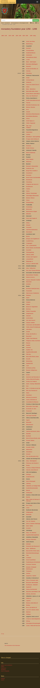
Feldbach (28, 127)
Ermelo (28, 374)
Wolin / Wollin (29, 525)
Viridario (28, 302)
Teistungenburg (30, 252)
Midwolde (28, 213)
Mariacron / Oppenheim (32, 306)
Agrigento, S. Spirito (31, 575)
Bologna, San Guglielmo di (32, 238)
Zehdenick (28, 82)
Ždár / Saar (28, 125)
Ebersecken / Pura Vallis (32, 406)
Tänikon (28, 188)
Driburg (28, 621)
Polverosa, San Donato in (32, 463)
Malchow (28, 612)
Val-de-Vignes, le (30, 120)
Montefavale (29, 179)
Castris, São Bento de (31, 399)
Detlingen (28, 474)
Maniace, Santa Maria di (32, 603)
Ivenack (28, 111)
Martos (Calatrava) (30, 152)
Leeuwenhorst (29, 259)
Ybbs (27, 555)
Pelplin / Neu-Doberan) (31, 338)
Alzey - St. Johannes (31, 532)
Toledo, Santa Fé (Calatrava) (33, 327)
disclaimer (3, 669)
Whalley (28, 605)
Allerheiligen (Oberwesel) (32, 195)
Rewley (28, 465)
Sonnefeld (28, 250)
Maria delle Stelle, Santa (32, 91)
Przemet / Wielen (30, 440)
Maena (27, 490)
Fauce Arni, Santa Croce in (32, 84)
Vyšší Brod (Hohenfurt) (31, 229)
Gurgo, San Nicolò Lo (31, 334)
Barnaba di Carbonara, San (32, 105)
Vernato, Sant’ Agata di (32, 256)
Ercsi (27, 109)
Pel (27, 539)
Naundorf (28, 66)
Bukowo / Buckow (30, 107)
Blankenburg (29, 43)
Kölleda (28, 304)
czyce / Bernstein (32, 539)
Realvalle (28, 433)
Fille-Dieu (28, 354)
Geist (34, 268)
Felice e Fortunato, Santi (32, 580)
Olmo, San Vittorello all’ (32, 95)
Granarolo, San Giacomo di (33, 546)
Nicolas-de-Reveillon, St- (32, 68)
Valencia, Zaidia (30, 254)
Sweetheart (29, 395)
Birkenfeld (28, 422)
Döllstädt (28, 544)
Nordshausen (29, 186)
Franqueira (28, 571)
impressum (3, 668)
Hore (27, 386)
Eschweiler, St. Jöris (31, 408)
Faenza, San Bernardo (31, 589)
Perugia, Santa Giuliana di (32, 139)
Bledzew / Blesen (30, 197)
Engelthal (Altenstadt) (31, 352)
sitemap (3, 678)
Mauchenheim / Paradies (32, 275)
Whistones (28, 161)
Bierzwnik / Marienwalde (32, 582)
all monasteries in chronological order (19, 23)
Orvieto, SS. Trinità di (31, 381)
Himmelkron (29, 451)
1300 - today (33, 35)
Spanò (27, 297)
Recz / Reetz (29, 505)
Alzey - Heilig (29, 268)
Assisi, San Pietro (30, 41)
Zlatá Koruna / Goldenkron (32, 293)
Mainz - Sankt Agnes (31, 61)
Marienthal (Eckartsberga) (32, 553)
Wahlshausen (29, 569)
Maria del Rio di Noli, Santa (32, 550)
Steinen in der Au (30, 277)
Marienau (28, 309)
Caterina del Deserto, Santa (32, 431)
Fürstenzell (29, 411)
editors (2, 666)
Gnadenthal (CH (30, 476)
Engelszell (28, 587)
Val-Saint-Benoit (30, 80)
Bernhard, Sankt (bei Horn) (32, 288)
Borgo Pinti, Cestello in (32, 170)
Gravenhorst (29, 173)
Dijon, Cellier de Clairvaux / (32, 499)
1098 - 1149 (4, 35)
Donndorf (28, 48)
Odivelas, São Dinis (31, 593)
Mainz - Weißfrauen (30, 548)
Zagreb (28, 420)
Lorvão (28, 59)
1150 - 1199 (11, 35)
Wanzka (28, 497)
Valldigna (28, 614)
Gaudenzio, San (30, 168)
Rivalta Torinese (30, 148)
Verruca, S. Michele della (32, 263)
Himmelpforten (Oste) (31, 57)
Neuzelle (28, 358)
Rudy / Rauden (29, 159)
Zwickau (28, 573)
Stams (27, 392)
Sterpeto (28, 225)
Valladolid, (28, 485)
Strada (27, 77)
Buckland (28, 436)
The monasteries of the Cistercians (12, 645)
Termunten (28, 227)
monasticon (7, 23)
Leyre (27, 365)
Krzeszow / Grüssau (31, 564)
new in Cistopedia (5, 671)
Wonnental (28, 281)
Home (32, 23)
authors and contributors (6, 665)
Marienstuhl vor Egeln (31, 211)
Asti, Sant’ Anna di (30, 320)
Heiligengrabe (29, 512)
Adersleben (29, 329)
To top (2, 633)
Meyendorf (28, 336)
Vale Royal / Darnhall (31, 415)
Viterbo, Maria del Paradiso (32, 379)
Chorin (27, 191)
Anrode (28, 331)
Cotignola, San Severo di (32, 184)
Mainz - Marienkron (30, 89)
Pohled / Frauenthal (31, 311)
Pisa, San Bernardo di (32, 456)
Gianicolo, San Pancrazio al (33, 377)
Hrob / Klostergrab (30, 481)
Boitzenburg (29, 361)
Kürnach (28, 454)
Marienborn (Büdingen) (31, 64)
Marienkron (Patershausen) (32, 114)
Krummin (28, 528)
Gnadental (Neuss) (30, 52)
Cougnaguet (29, 243)
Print (37, 23)
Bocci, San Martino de (31, 607)
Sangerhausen (29, 313)
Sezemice (28, 347)
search (2, 679)
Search (35, 20)
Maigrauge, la (29, 261)
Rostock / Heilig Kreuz (31, 370)
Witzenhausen (29, 424)
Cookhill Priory (29, 241)
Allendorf (28, 315)
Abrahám (28, 284)
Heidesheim (29, 55)
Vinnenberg (29, 182)
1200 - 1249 (18, 35)
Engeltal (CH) (29, 363)
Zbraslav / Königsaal (31, 567)
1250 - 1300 (25, 35)
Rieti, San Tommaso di (31, 390)
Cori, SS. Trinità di (30, 521)
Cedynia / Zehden (30, 322)
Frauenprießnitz (30, 50)
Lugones (28, 600)
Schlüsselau (29, 492)
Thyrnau (28, 102)
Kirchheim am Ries (30, 367)
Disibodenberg (29, 202)
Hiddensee (28, 598)
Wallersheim (29, 449)
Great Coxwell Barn (31, 559)
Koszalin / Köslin (30, 447)
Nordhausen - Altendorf (32, 584)
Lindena (28, 134)
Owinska (28, 71)
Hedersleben (29, 132)
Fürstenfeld (29, 290)
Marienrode (29, 209)
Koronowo (28, 175)
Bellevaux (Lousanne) (31, 397)
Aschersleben (29, 318)
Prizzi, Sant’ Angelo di (31, 218)
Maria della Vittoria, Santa (32, 356)
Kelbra (27, 86)
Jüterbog (28, 483)
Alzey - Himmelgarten (31, 460)
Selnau (28, 222)
